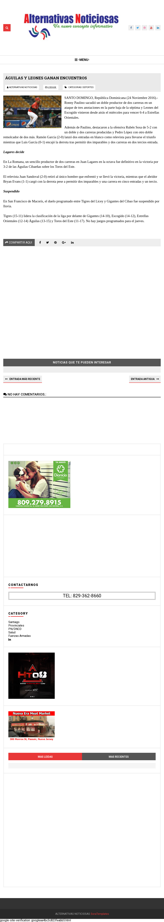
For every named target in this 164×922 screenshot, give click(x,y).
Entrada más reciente (24, 379)
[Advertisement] (82, 299)
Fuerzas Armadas (19, 636)
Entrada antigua (143, 379)
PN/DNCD (14, 629)
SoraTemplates (100, 914)
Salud (11, 632)
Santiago (13, 622)
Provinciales (16, 625)
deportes (88, 87)
